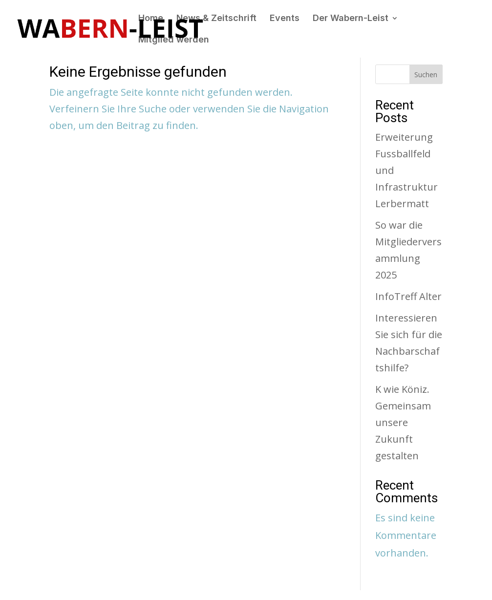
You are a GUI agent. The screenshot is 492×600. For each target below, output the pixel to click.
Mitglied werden (173, 40)
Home (150, 19)
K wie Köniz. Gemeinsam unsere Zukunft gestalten (403, 422)
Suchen (425, 74)
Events (284, 19)
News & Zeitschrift (216, 19)
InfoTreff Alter (408, 296)
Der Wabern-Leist (350, 19)
